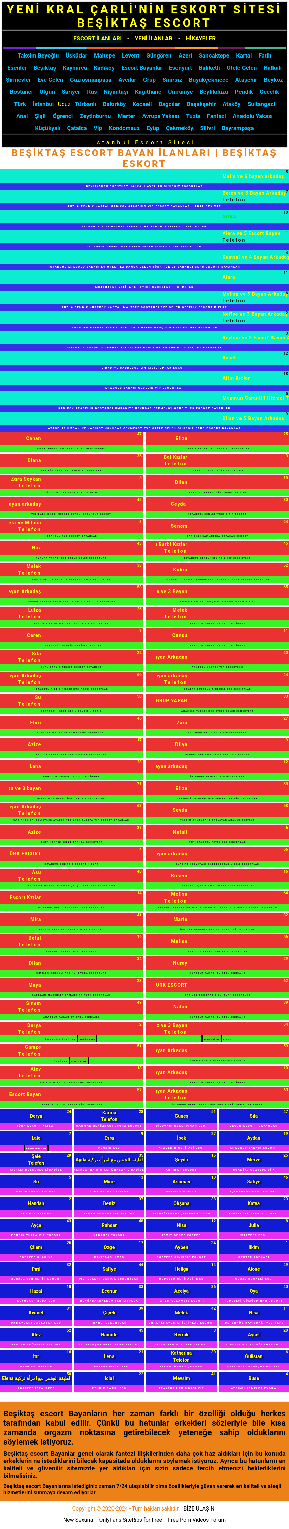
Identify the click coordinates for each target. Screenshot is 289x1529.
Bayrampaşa (238, 128)
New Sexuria (78, 1520)
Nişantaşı (116, 91)
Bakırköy (114, 104)
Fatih (265, 55)
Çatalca (77, 128)
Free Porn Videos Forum (197, 1520)
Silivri (207, 128)
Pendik (244, 91)
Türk (20, 104)
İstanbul (43, 104)
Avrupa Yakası (160, 116)
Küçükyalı (47, 128)
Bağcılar (169, 104)
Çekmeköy (179, 128)
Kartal (244, 55)
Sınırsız (172, 79)
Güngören (158, 55)
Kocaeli (142, 104)
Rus (92, 91)
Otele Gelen (242, 67)
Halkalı (273, 67)
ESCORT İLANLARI (97, 38)
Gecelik (269, 91)
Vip (98, 128)
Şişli (40, 116)
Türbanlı (85, 104)
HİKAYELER (201, 38)
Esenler (17, 67)
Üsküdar (76, 55)
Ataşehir (246, 79)
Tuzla (193, 116)
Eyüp (153, 128)
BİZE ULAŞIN (199, 1508)
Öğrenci (63, 116)
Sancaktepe (214, 55)
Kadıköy (104, 67)
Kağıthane (148, 91)
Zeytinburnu (95, 116)
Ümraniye (180, 91)
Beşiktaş (45, 67)
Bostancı (21, 91)
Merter (126, 116)
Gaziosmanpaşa (90, 79)
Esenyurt (180, 67)
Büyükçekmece (209, 79)
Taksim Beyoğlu (38, 55)
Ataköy (232, 104)
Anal (22, 116)
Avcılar (127, 79)
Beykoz (273, 79)
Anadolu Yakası (253, 116)
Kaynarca (75, 67)
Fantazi (216, 116)
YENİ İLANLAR (153, 38)
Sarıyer (71, 91)
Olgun (47, 91)
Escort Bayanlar (141, 67)
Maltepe (104, 55)
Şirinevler (18, 79)
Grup (149, 79)
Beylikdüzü (214, 91)
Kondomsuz (124, 128)
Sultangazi (261, 104)
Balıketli (209, 67)
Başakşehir (201, 104)
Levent (130, 55)
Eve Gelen (50, 79)
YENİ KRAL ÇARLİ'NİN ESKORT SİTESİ (144, 16)
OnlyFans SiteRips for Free (130, 1520)
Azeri (185, 55)
